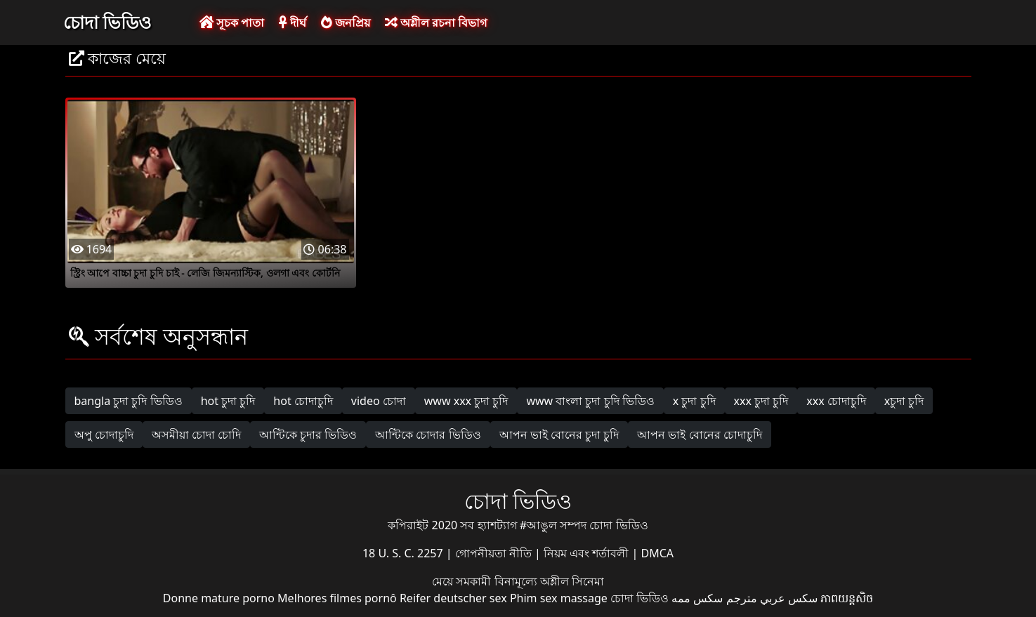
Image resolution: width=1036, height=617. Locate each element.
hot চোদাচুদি (303, 401)
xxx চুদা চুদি (761, 401)
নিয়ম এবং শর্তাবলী (587, 553)
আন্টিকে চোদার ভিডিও (427, 434)
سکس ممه (697, 598)
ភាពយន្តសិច (846, 598)
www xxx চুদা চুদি (466, 401)
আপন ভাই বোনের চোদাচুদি (699, 434)
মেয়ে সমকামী (463, 581)
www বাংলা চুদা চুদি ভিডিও (590, 401)
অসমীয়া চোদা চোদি (196, 434)
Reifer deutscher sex (453, 598)
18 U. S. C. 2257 (404, 553)
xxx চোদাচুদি (836, 401)
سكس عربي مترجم (772, 598)
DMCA (657, 553)
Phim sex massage (559, 598)
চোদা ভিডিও (107, 22)
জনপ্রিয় (345, 22)
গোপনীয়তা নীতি (495, 553)
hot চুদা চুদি (228, 401)
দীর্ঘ (292, 22)
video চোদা (378, 401)
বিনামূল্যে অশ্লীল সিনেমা (549, 581)
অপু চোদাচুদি (103, 434)
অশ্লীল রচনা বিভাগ (436, 22)
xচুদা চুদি (904, 401)
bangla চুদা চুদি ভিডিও (128, 401)
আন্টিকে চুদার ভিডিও (308, 434)
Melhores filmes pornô (337, 598)
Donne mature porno (219, 598)
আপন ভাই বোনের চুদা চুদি (559, 434)
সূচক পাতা (231, 22)
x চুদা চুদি (694, 401)
